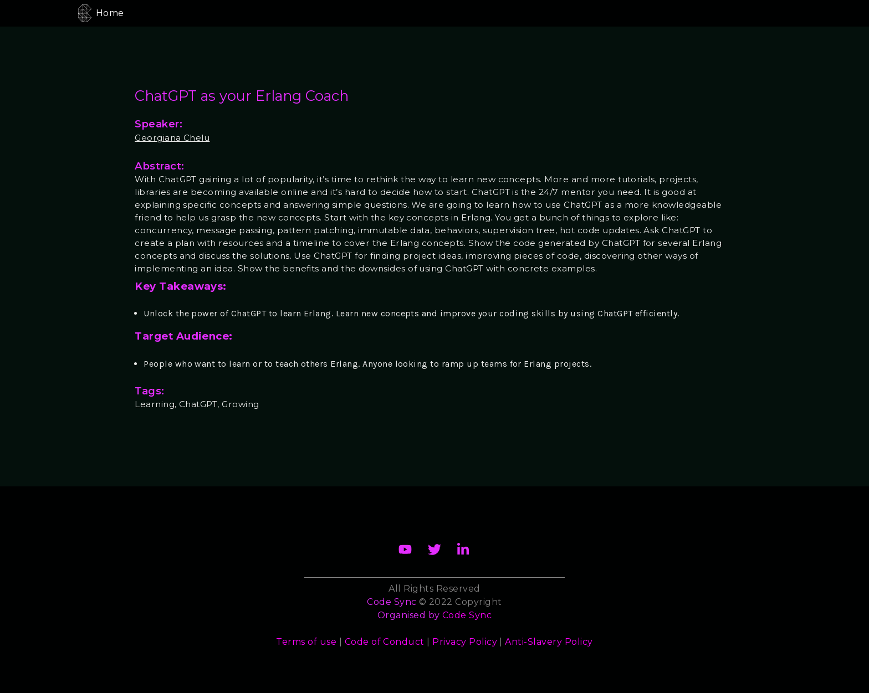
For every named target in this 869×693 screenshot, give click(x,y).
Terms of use (306, 641)
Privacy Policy (464, 641)
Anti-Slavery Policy (548, 641)
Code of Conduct (385, 641)
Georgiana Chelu (172, 137)
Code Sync (467, 615)
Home (110, 13)
